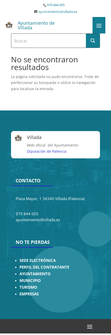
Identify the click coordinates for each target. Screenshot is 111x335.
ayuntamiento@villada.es (57, 12)
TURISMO (28, 287)
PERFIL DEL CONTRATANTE (44, 267)
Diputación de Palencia (46, 151)
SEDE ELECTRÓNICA (37, 260)
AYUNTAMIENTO (35, 274)
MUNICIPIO (30, 280)
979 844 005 (56, 5)
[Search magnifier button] (93, 41)
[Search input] (48, 40)
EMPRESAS (29, 294)
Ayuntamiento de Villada (36, 25)
